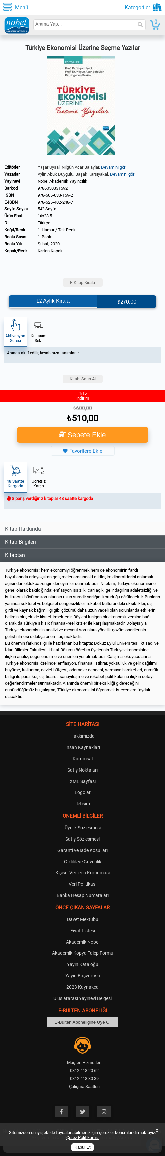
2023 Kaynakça (82, 987)
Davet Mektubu (82, 919)
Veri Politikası (82, 884)
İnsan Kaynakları (82, 747)
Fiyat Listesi (82, 930)
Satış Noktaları (82, 770)
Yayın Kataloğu (82, 964)
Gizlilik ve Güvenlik (82, 861)
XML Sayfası (83, 781)
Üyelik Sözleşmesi (83, 827)
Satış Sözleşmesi (82, 839)
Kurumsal (83, 758)
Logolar (83, 792)
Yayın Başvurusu (82, 975)
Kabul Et (83, 1147)
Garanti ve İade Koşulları (82, 850)
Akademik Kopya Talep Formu (82, 953)
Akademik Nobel (82, 942)
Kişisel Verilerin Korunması (82, 872)
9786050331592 (53, 188)
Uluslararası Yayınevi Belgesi (82, 998)
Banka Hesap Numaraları (83, 895)
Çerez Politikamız (82, 1137)
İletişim (82, 803)
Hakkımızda (82, 736)
